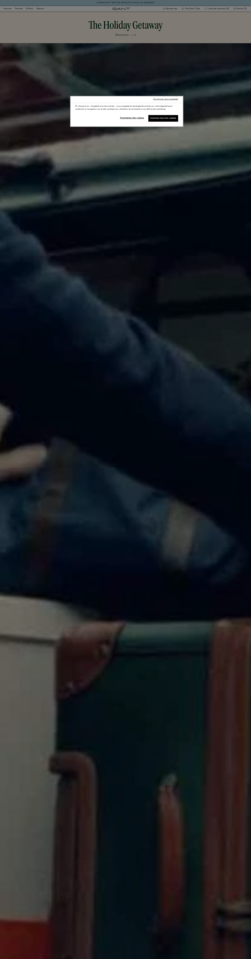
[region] (126, 111)
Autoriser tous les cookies (163, 118)
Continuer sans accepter (165, 99)
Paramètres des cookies (132, 118)
